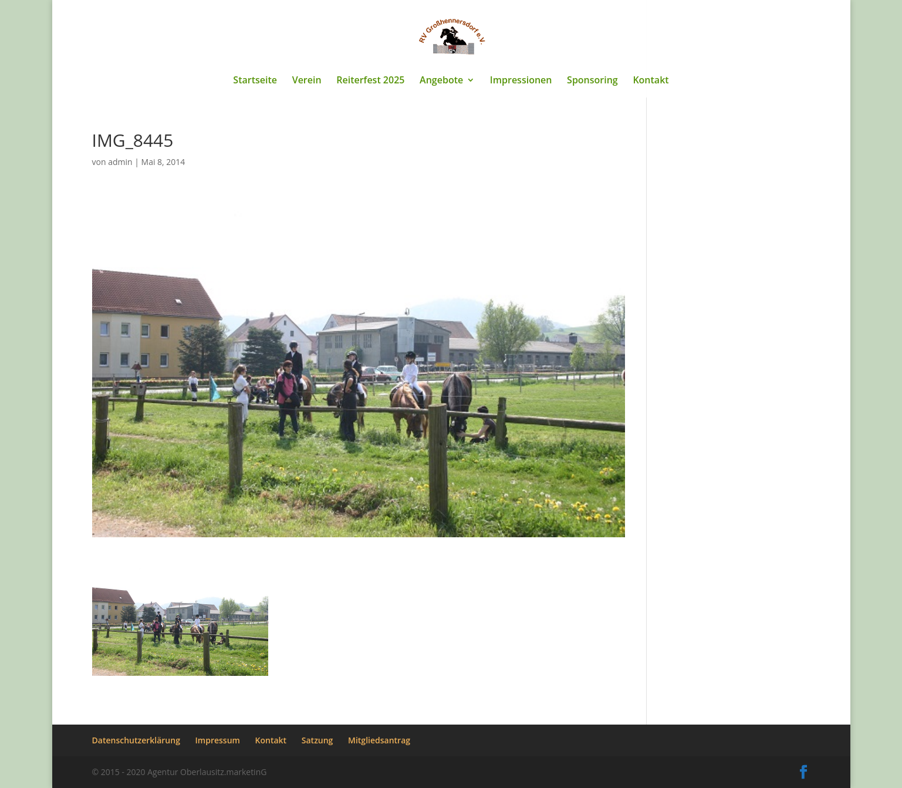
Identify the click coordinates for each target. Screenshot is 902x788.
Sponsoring (592, 81)
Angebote (441, 81)
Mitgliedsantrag (379, 740)
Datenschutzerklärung (136, 740)
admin (120, 161)
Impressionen (521, 81)
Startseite (255, 81)
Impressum (217, 740)
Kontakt (650, 81)
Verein (307, 81)
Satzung (317, 740)
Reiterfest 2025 (370, 81)
